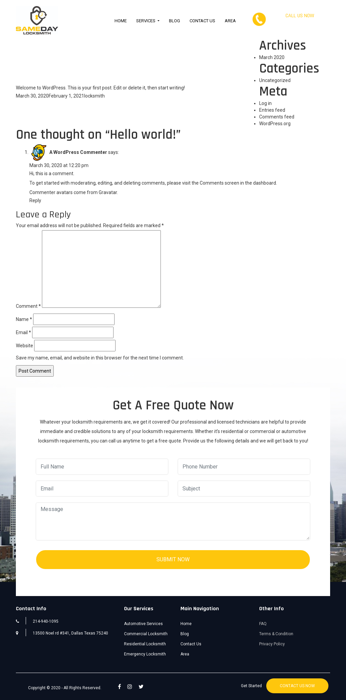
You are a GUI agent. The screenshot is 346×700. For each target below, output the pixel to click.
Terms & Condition (276, 633)
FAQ (263, 623)
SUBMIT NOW (173, 559)
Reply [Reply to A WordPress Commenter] (35, 200)
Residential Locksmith (145, 644)
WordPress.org (275, 123)
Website (24, 345)
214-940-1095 (299, 22)
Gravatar (108, 192)
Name (24, 319)
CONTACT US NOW (297, 685)
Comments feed (276, 116)
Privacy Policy (272, 644)
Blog (174, 20)
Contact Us (202, 20)
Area (230, 20)
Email (23, 332)
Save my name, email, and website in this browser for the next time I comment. (100, 357)
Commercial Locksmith (146, 633)
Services (146, 20)
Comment (28, 306)
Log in (265, 103)
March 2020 (272, 57)
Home (121, 20)
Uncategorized (275, 80)
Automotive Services (143, 623)
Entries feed (272, 110)
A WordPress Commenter (78, 152)
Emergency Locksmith (145, 654)
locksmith (94, 96)
